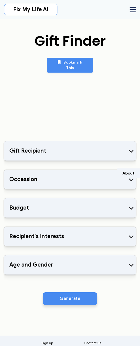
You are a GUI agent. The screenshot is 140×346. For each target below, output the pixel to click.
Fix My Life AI (30, 9)
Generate (70, 298)
